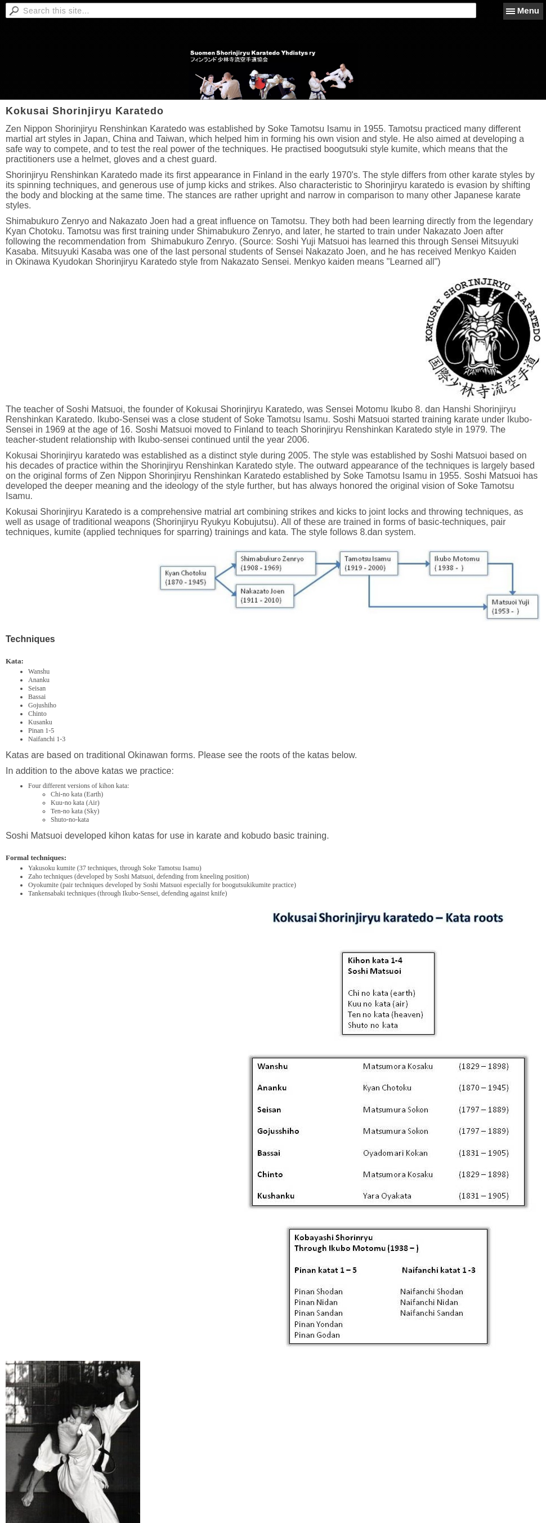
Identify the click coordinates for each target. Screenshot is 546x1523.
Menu (528, 10)
